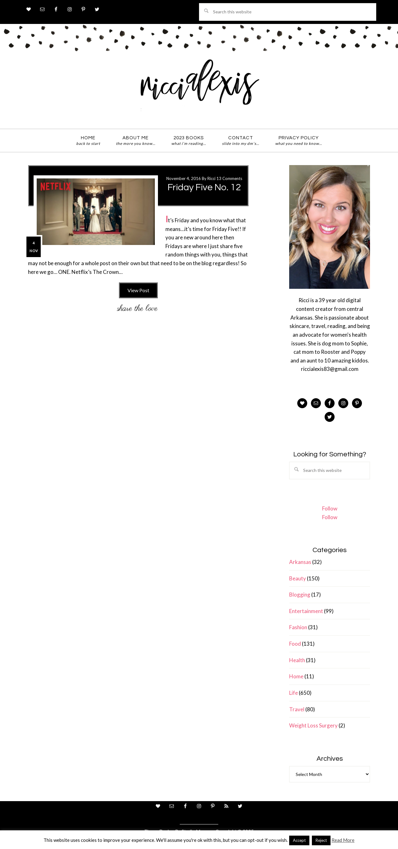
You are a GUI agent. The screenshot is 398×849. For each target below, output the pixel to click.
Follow (329, 508)
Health (297, 660)
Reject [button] (321, 840)
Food (295, 643)
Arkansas (300, 562)
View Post (138, 290)
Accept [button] (299, 840)
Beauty (297, 578)
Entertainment (306, 611)
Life (293, 693)
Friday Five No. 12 (204, 187)
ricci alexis (199, 88)
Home (296, 676)
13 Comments (229, 178)
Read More (342, 840)
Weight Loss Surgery (313, 725)
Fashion (298, 627)
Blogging (299, 594)
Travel (296, 709)
